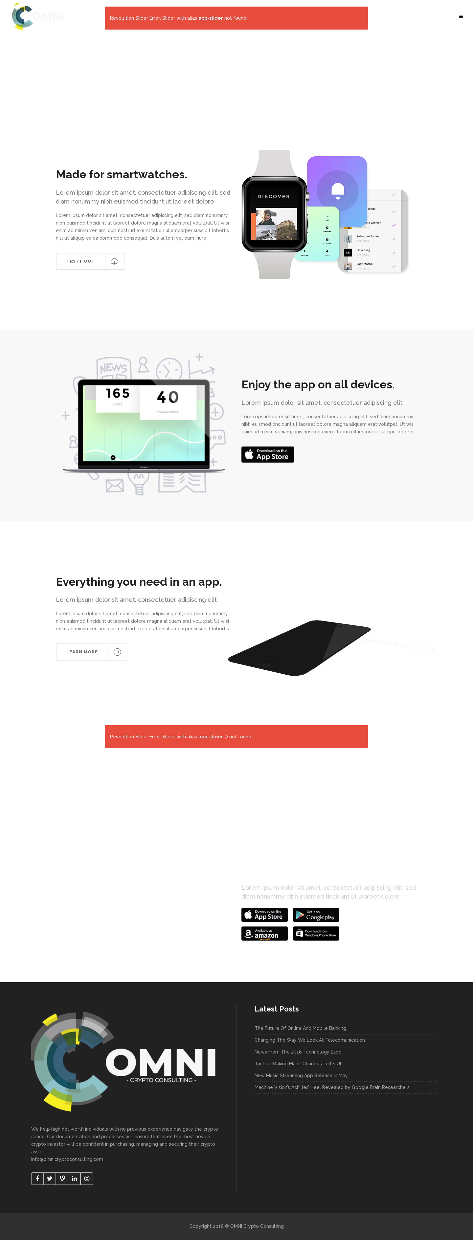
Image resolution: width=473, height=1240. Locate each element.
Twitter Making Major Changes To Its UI (298, 1063)
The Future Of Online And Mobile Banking (300, 1028)
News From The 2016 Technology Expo (298, 1052)
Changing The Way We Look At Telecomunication (310, 1040)
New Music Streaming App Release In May (301, 1075)
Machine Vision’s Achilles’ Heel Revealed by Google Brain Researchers (332, 1087)
